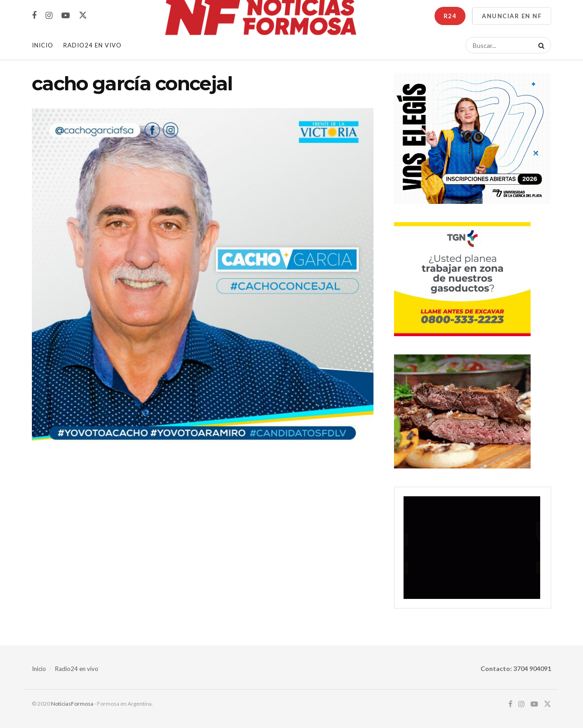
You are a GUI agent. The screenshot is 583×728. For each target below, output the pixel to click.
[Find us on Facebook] (34, 15)
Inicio (42, 45)
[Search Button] (539, 45)
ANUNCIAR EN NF (512, 16)
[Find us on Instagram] (49, 15)
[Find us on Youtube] (65, 15)
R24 (450, 16)
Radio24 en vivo (76, 668)
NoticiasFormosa (72, 703)
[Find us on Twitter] (83, 15)
